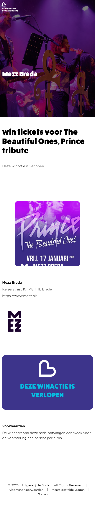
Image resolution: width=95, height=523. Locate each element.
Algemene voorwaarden (26, 489)
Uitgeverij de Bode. (36, 485)
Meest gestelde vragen (68, 489)
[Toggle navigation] (90, 7)
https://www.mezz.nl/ (19, 296)
